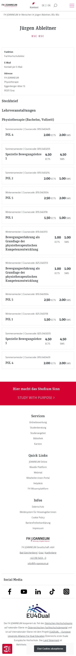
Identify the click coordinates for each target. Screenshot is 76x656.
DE (43, 5)
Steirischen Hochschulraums (58, 623)
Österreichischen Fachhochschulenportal (47, 627)
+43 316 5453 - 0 (38, 558)
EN (49, 5)
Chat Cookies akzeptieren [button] (50, 648)
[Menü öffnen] (72, 5)
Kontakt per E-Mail (13, 66)
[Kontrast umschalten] (34, 5)
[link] (38, 422)
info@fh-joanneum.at (38, 563)
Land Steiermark (51, 640)
